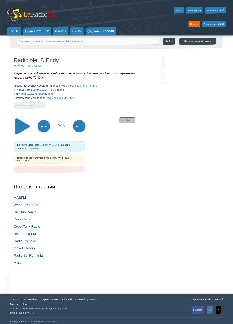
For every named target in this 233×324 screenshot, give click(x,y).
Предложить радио (214, 24)
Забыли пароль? (215, 10)
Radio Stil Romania (28, 255)
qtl (65, 97)
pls (61, 97)
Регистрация (194, 10)
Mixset (18, 263)
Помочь (194, 24)
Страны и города (100, 31)
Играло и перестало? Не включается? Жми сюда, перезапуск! (43, 159)
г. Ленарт (90, 85)
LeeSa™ (93, 299)
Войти (178, 10)
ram (71, 97)
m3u (49, 97)
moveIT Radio (24, 248)
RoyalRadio (22, 219)
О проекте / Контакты (21, 308)
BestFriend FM (25, 234)
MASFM (20, 197)
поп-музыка (33, 65)
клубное (19, 65)
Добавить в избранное (29, 105)
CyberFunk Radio (27, 226)
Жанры (60, 31)
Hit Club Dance (25, 212)
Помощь (39, 308)
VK (210, 310)
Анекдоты (15, 321)
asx (56, 97)
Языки (77, 31)
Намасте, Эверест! (33, 321)
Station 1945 (51, 321)
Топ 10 (14, 31)
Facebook (197, 310)
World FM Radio (26, 205)
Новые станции (37, 31)
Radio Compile (25, 241)
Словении (77, 85)
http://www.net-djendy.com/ (37, 93)
